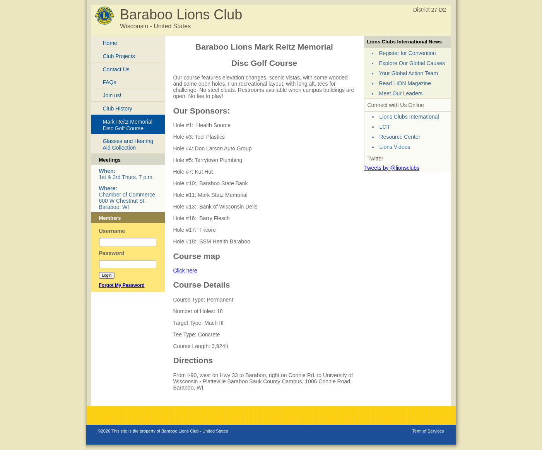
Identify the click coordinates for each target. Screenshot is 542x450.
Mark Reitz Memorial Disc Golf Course (127, 125)
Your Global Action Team (408, 73)
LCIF (385, 127)
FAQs (109, 82)
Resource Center (400, 137)
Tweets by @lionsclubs (392, 168)
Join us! (112, 95)
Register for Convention (407, 53)
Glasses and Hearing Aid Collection (128, 144)
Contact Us (116, 69)
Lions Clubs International (409, 117)
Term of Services (428, 431)
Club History (117, 108)
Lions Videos (395, 147)
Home (110, 43)
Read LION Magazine (405, 83)
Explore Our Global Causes (412, 63)
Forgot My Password (122, 285)
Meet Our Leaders (401, 93)
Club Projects (119, 56)
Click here (185, 270)
